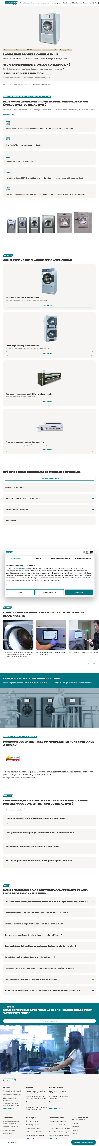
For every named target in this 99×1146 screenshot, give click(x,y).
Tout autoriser (79, 592)
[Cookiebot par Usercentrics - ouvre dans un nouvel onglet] (84, 552)
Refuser (20, 592)
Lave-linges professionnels (21, 84)
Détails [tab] (38, 558)
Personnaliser (49, 592)
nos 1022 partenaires (20, 568)
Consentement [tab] (15, 558)
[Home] (4, 84)
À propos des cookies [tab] (83, 558)
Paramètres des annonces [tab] (60, 558)
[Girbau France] (11, 3)
